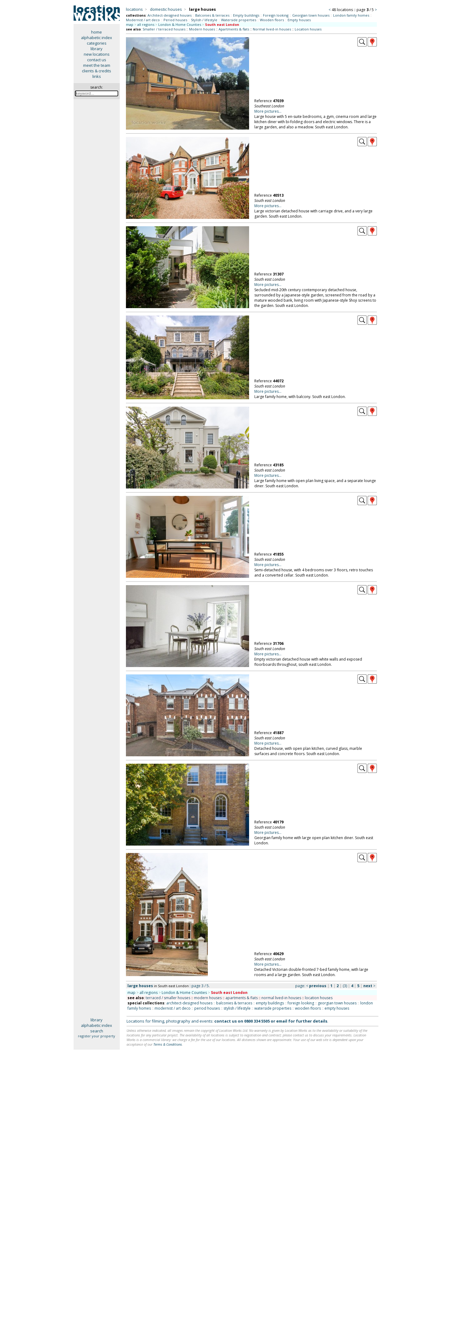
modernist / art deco (173, 1008)
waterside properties (272, 1008)
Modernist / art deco (143, 20)
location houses (319, 997)
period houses (207, 1008)
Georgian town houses (310, 15)
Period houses (175, 20)
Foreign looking (275, 15)
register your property (96, 1036)
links (96, 76)
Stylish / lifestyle (204, 20)
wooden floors (308, 1008)
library (97, 48)
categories (97, 43)
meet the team (96, 65)
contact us (96, 59)
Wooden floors (272, 20)
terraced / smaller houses (168, 997)
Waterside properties (238, 20)
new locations (97, 54)
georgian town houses (337, 1003)
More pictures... (267, 111)
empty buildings (270, 1003)
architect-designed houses (189, 1003)
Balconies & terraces (212, 15)
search (96, 1031)
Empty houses (299, 20)
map (129, 24)
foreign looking (301, 1003)
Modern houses (202, 29)
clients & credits (96, 71)
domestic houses (166, 9)
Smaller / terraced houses (164, 29)
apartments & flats (241, 997)
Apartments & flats (234, 29)
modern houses (208, 997)
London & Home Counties (179, 24)
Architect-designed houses (169, 15)
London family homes (351, 15)
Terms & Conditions (167, 1044)
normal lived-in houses (281, 997)
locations (134, 9)
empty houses (337, 1008)
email (281, 1021)
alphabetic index (96, 37)
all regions (145, 24)
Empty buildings (246, 15)
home (96, 32)
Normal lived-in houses (272, 29)
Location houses (308, 29)
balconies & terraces (234, 1003)
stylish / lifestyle (237, 1008)
